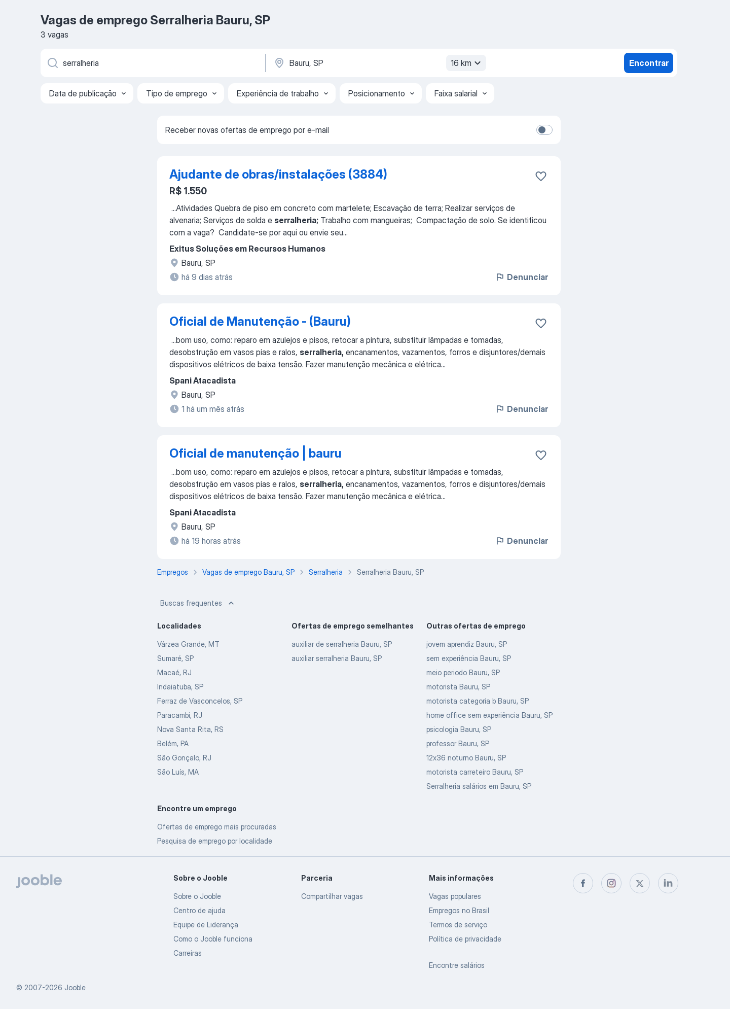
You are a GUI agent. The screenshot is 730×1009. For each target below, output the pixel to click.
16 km (467, 63)
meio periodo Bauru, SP (463, 672)
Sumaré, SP (175, 658)
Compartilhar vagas (332, 896)
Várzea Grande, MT (188, 644)
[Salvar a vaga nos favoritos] (541, 176)
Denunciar (521, 277)
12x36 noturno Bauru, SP (466, 757)
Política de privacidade (465, 938)
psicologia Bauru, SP (458, 729)
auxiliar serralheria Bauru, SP (336, 658)
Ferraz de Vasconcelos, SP (199, 701)
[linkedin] (668, 883)
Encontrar (649, 63)
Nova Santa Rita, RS (190, 729)
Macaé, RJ (174, 672)
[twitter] (640, 883)
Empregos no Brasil (459, 910)
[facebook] (583, 883)
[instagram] (611, 883)
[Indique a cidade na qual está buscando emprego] (378, 63)
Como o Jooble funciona (212, 938)
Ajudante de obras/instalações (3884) (278, 174)
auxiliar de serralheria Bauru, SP (341, 644)
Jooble (75, 987)
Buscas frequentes (198, 603)
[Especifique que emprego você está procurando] (152, 63)
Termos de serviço (458, 924)
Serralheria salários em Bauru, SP (478, 786)
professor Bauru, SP (457, 743)
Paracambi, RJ (179, 715)
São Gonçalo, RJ (184, 757)
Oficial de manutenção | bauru (255, 453)
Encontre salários (457, 965)
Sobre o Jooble (197, 896)
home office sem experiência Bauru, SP (489, 715)
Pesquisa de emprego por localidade (214, 841)
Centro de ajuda (199, 910)
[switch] (544, 130)
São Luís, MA (178, 772)
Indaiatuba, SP (180, 686)
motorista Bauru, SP (458, 686)
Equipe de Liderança (205, 924)
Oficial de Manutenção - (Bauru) (260, 321)
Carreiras (187, 953)
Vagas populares (455, 896)
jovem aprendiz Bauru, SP (466, 644)
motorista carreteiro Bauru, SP (474, 772)
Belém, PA (173, 743)
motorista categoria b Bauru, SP (477, 701)
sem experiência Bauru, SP (468, 658)
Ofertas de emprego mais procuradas (216, 826)
